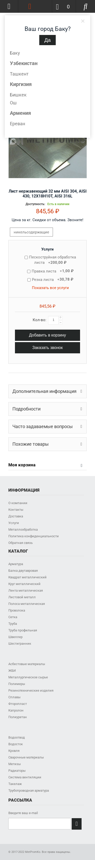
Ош (13, 102)
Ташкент (19, 74)
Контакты (15, 509)
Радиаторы (17, 770)
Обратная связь (20, 542)
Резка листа (52, 279)
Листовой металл (22, 597)
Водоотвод (16, 737)
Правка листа (53, 271)
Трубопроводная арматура (28, 790)
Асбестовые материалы (26, 664)
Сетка (12, 617)
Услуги (47, 249)
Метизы (14, 764)
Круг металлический (24, 583)
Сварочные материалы (26, 757)
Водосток (15, 744)
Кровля (14, 750)
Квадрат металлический (27, 577)
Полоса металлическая (26, 603)
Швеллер (15, 637)
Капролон (16, 710)
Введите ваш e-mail (23, 813)
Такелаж (15, 784)
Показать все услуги (50, 287)
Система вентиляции (24, 777)
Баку (15, 53)
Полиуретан (17, 717)
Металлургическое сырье (28, 677)
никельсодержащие (31, 232)
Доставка (15, 516)
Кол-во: (39, 320)
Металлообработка (23, 529)
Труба (12, 623)
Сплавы (14, 697)
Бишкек (18, 94)
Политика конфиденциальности (33, 536)
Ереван (17, 123)
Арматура (15, 564)
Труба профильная (22, 630)
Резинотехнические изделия (30, 690)
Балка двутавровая (23, 570)
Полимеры (16, 683)
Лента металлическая (25, 590)
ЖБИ (12, 670)
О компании (17, 503)
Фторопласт (17, 703)
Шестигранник (19, 643)
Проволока (16, 610)
